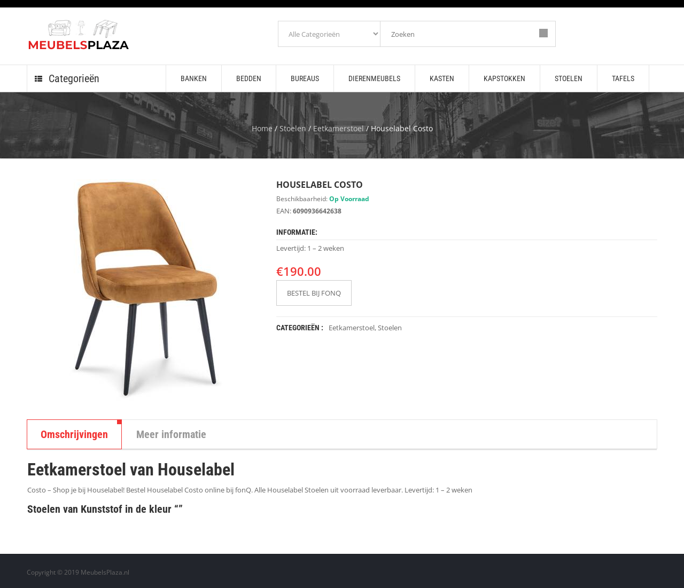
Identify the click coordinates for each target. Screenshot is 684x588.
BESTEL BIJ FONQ (314, 293)
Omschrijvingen (74, 434)
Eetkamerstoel (338, 128)
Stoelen (292, 128)
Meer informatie (171, 434)
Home (262, 128)
